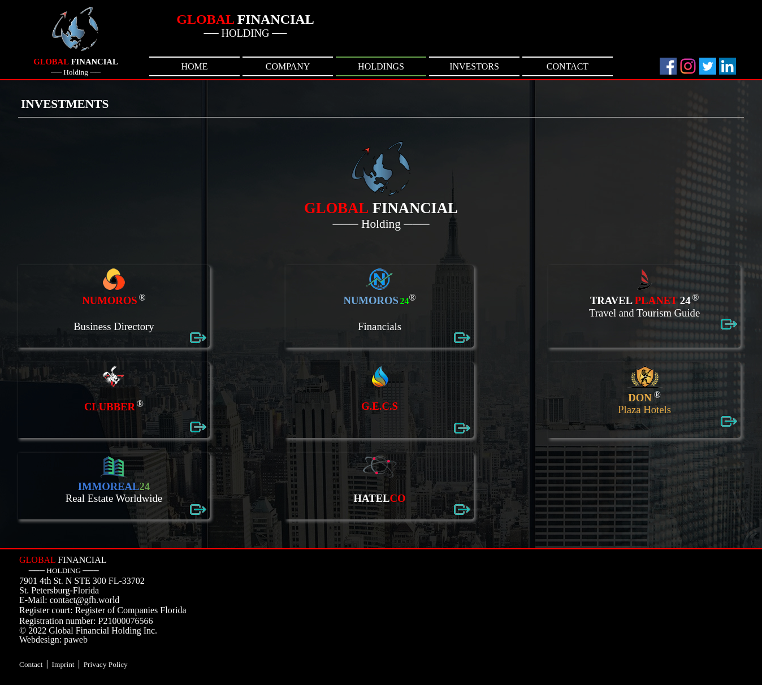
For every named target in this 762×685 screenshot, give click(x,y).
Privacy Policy (106, 664)
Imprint (63, 664)
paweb (76, 639)
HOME (194, 66)
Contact (30, 664)
